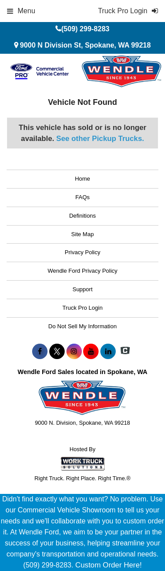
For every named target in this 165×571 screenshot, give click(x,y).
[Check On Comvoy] (125, 351)
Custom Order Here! (108, 565)
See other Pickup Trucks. (100, 138)
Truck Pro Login (82, 307)
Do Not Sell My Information (82, 326)
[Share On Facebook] (40, 351)
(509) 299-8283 (85, 29)
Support (83, 289)
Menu (21, 11)
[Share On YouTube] (91, 351)
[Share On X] (57, 351)
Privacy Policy (82, 252)
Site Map (82, 234)
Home (82, 178)
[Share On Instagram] (74, 351)
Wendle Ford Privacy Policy (82, 270)
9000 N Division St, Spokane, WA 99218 (85, 45)
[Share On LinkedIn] (108, 351)
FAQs (82, 197)
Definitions (82, 215)
